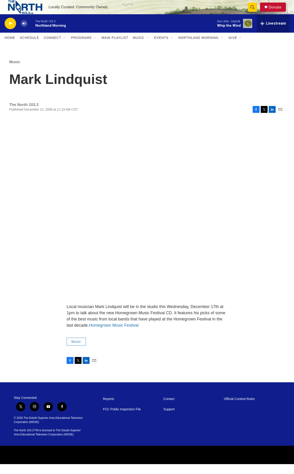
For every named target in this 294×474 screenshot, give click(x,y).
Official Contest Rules (239, 409)
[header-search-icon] (254, 12)
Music (138, 48)
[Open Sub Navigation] (64, 48)
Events (161, 48)
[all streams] (273, 33)
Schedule (29, 48)
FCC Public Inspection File (122, 419)
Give (233, 48)
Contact (168, 409)
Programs (81, 48)
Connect (52, 48)
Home (10, 48)
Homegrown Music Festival (114, 335)
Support (169, 419)
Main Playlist (115, 48)
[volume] (24, 33)
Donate (278, 12)
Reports (108, 409)
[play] (10, 33)
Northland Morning (198, 48)
